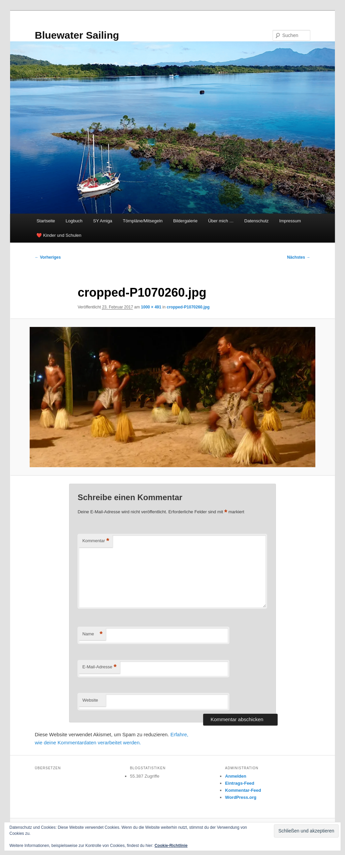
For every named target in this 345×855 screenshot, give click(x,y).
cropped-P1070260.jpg (188, 307)
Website (90, 700)
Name (92, 634)
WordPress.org (240, 797)
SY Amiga (102, 220)
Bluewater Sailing (77, 35)
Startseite (45, 220)
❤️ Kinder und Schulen (58, 235)
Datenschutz (256, 220)
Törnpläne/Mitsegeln (143, 220)
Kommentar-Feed (243, 790)
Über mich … (221, 220)
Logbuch (74, 220)
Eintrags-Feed (239, 783)
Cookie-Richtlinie (171, 845)
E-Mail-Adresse (99, 667)
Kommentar (95, 541)
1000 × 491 (151, 307)
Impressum (290, 220)
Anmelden (235, 776)
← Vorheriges (48, 257)
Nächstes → (298, 257)
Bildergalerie (185, 220)
